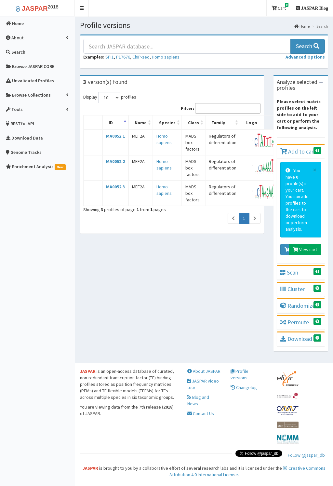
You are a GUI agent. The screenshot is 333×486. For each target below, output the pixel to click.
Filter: (220, 108)
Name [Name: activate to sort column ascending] (141, 123)
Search (307, 46)
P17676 (123, 57)
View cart (305, 249)
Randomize (297, 305)
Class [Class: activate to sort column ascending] (193, 123)
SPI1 (109, 57)
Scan (289, 272)
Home (302, 26)
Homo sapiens (166, 57)
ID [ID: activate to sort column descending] (111, 123)
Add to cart (298, 151)
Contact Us (200, 413)
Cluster (292, 289)
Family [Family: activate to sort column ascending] (218, 123)
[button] (82, 8)
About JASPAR (203, 371)
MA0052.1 (115, 136)
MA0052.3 (115, 187)
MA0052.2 (115, 161)
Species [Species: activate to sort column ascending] (167, 123)
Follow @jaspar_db (306, 455)
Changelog (244, 387)
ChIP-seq (141, 57)
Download (296, 339)
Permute (294, 322)
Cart (280, 7)
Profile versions (239, 374)
